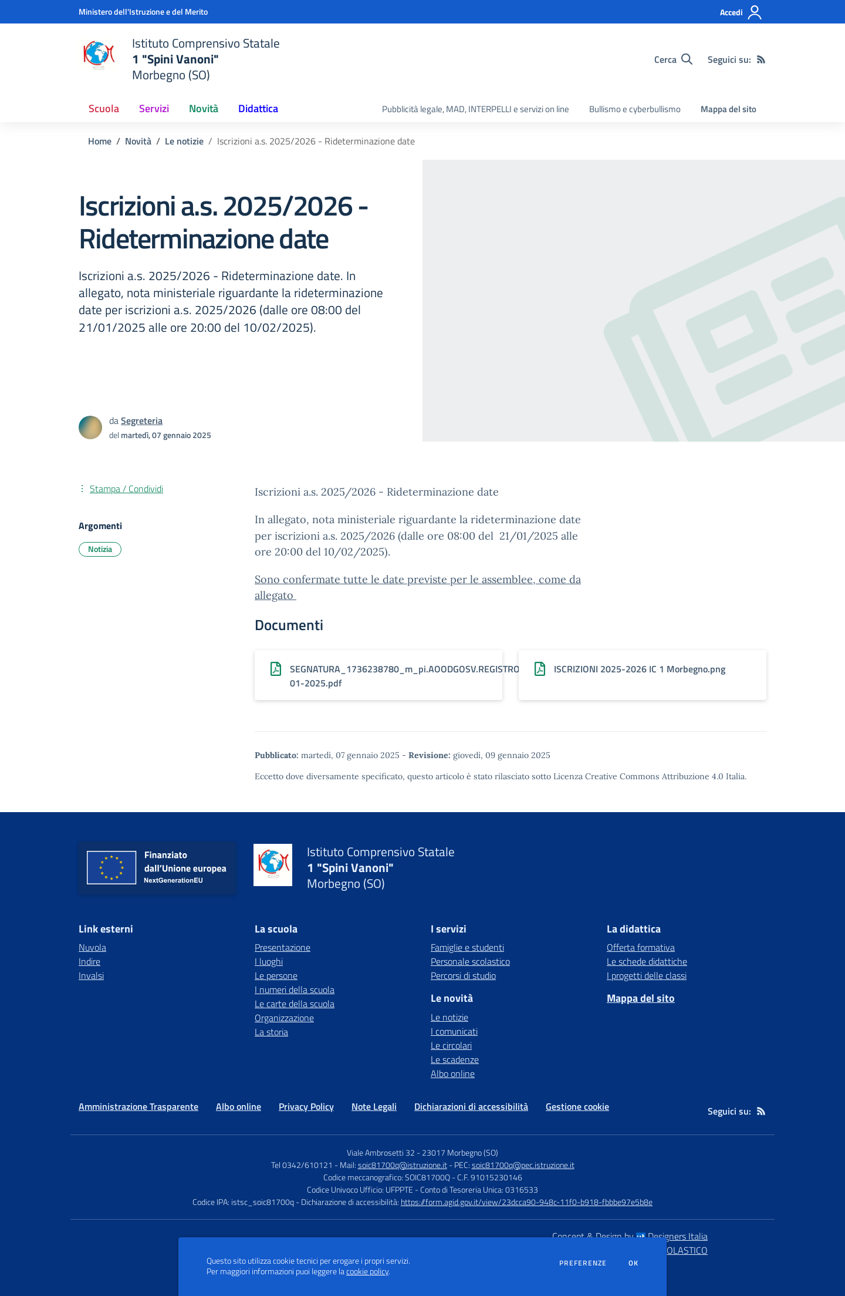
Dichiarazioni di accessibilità (471, 1106)
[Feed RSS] (761, 59)
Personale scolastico (470, 961)
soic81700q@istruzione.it (402, 1165)
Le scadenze (455, 1059)
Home (99, 141)
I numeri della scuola (294, 989)
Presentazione (282, 947)
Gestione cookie (577, 1106)
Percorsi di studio (463, 975)
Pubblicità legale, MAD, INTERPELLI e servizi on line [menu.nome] (475, 109)
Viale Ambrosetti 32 (381, 1152)
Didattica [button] (258, 108)
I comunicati (454, 1031)
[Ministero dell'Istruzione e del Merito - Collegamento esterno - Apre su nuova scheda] (143, 11)
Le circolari (451, 1045)
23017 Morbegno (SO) (460, 1152)
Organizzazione (284, 1018)
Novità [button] (203, 108)
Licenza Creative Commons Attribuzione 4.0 (638, 776)
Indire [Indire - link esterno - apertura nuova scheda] (89, 961)
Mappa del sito (728, 109)
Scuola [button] (104, 108)
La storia (271, 1032)
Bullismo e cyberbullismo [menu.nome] (635, 109)
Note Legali (374, 1106)
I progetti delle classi (647, 975)
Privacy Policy (306, 1106)
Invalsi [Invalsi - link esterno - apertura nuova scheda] (91, 975)
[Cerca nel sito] (673, 59)
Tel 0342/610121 (302, 1165)
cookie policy (367, 1271)
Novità (138, 141)
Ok (633, 1263)
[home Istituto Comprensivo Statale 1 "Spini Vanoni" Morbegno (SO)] (179, 59)
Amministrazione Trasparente (138, 1106)
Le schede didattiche (647, 961)
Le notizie (184, 141)
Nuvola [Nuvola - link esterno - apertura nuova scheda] (92, 947)
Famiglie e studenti (467, 947)
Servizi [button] (154, 108)
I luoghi (269, 961)
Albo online (453, 1073)
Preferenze (583, 1263)
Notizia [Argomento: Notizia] (100, 549)
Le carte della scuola (294, 1004)
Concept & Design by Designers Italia (630, 1236)
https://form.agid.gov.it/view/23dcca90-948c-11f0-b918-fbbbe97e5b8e (527, 1202)
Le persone (276, 975)
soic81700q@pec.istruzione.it (523, 1165)
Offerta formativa (641, 947)
